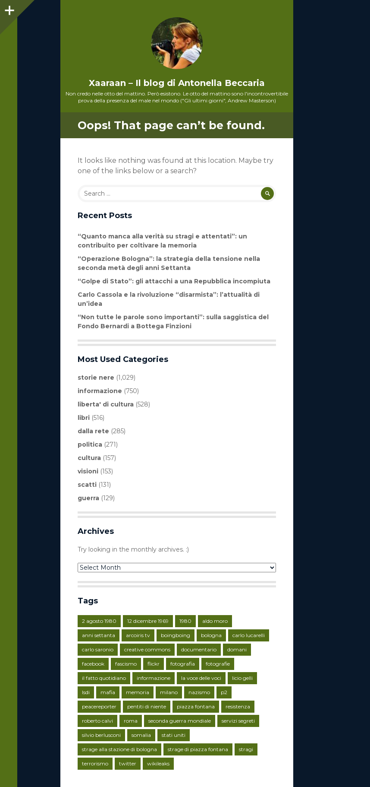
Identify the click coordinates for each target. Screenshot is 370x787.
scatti (87, 485)
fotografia (182, 663)
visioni (88, 471)
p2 (224, 692)
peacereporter (99, 706)
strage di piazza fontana (198, 749)
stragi (246, 749)
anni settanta (98, 635)
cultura (89, 458)
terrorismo (95, 763)
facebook (93, 663)
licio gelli (242, 678)
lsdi (86, 692)
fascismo (126, 663)
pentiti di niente (146, 706)
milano (169, 692)
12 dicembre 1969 (148, 621)
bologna (211, 635)
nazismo (199, 692)
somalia (141, 735)
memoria (137, 692)
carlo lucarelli (248, 635)
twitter (127, 763)
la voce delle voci (201, 678)
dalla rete (93, 431)
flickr (153, 663)
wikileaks (158, 763)
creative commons (147, 649)
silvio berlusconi (101, 735)
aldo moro (215, 621)
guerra (88, 498)
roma (131, 720)
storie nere (96, 377)
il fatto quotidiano (104, 678)
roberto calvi (97, 720)
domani (237, 649)
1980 (185, 621)
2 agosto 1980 (99, 621)
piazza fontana (196, 706)
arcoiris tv (138, 635)
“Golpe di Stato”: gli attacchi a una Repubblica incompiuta (174, 281)
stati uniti (173, 735)
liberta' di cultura (106, 404)
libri (84, 418)
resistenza (238, 706)
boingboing (175, 635)
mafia (107, 692)
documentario (198, 649)
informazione (100, 391)
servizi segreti (238, 720)
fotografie (218, 663)
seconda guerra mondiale (179, 720)
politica (90, 444)
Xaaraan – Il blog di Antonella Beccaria (177, 83)
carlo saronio (97, 649)
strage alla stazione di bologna (119, 749)
